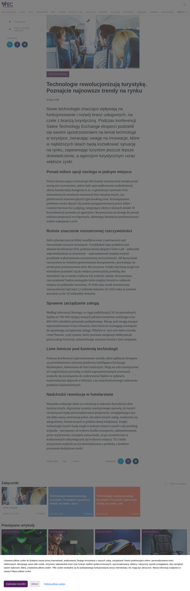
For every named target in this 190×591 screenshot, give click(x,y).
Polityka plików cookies (54, 584)
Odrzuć (34, 584)
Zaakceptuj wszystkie (16, 584)
